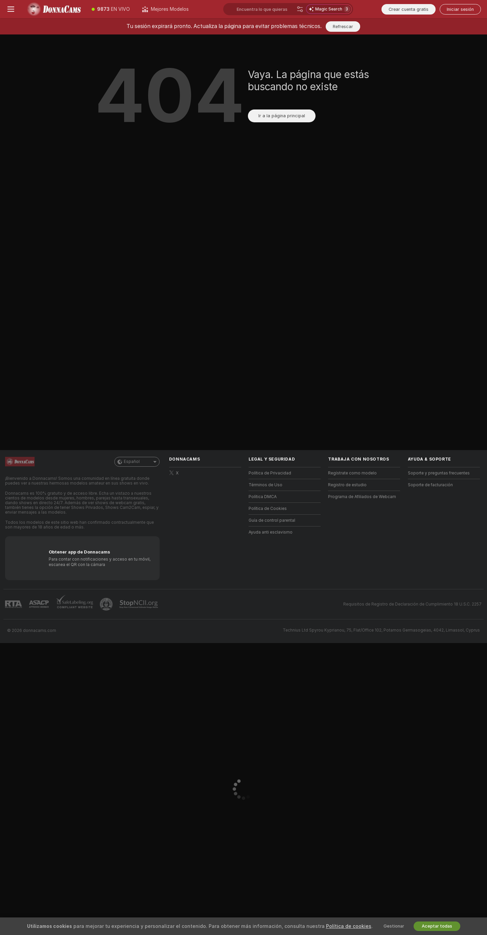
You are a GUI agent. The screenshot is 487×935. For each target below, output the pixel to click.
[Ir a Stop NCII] (139, 604)
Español (137, 461)
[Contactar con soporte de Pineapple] (107, 604)
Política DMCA (263, 496)
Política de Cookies (268, 508)
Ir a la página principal (281, 115)
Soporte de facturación (430, 485)
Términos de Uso (265, 485)
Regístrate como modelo (352, 473)
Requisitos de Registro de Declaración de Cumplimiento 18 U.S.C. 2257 (412, 604)
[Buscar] (300, 9)
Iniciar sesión (460, 9)
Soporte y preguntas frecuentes (439, 473)
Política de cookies (348, 926)
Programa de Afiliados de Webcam (362, 496)
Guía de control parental (272, 520)
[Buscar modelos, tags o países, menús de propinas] (265, 9)
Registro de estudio (347, 485)
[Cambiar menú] (11, 9)
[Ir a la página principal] (54, 9)
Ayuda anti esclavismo (271, 532)
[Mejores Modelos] (165, 9)
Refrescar (343, 26)
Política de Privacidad (270, 473)
